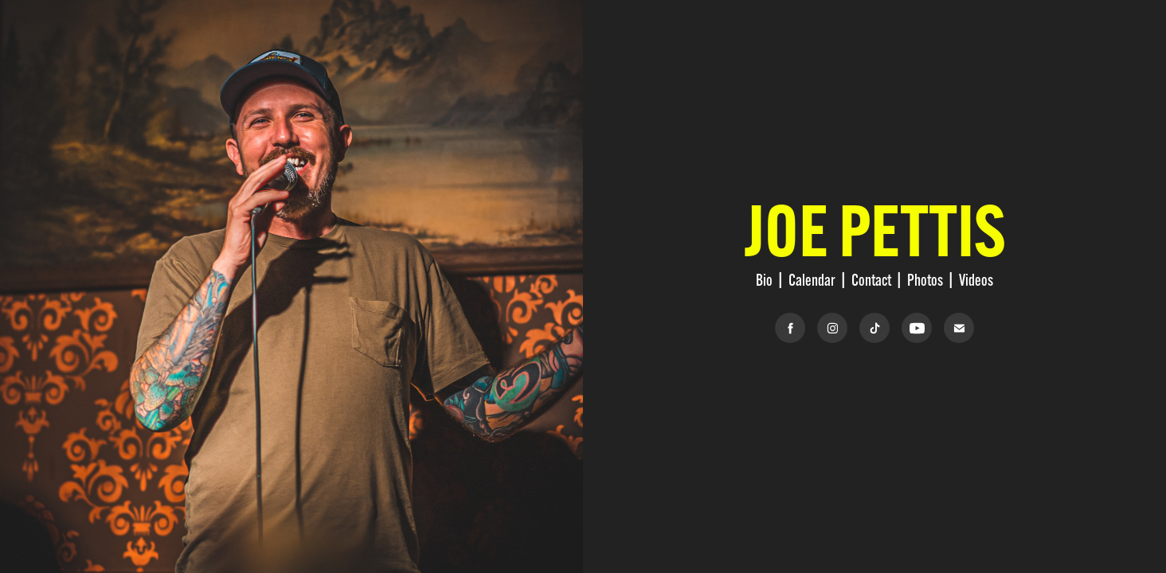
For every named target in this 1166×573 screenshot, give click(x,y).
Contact (871, 280)
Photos (925, 280)
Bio (764, 280)
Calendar (811, 280)
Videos (976, 280)
